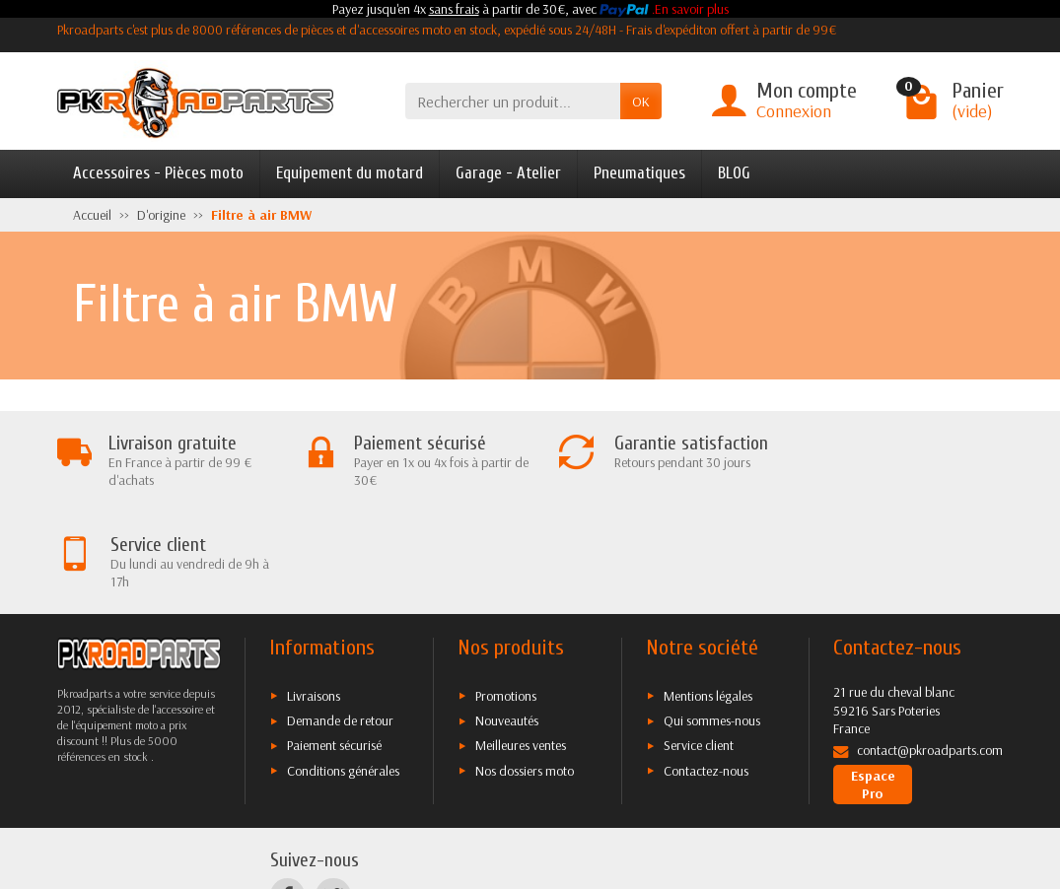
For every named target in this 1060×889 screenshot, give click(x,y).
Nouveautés (506, 619)
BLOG (734, 173)
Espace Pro (873, 683)
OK (641, 101)
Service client (699, 643)
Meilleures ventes (520, 643)
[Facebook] (287, 795)
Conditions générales (343, 669)
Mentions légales (708, 594)
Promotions (505, 594)
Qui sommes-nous (712, 619)
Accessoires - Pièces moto (158, 173)
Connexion (793, 111)
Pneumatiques (639, 173)
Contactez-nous (706, 669)
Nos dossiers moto (524, 669)
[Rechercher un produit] (512, 101)
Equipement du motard (349, 173)
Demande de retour (340, 619)
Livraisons (313, 594)
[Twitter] (333, 795)
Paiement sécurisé (334, 643)
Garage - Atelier (508, 173)
